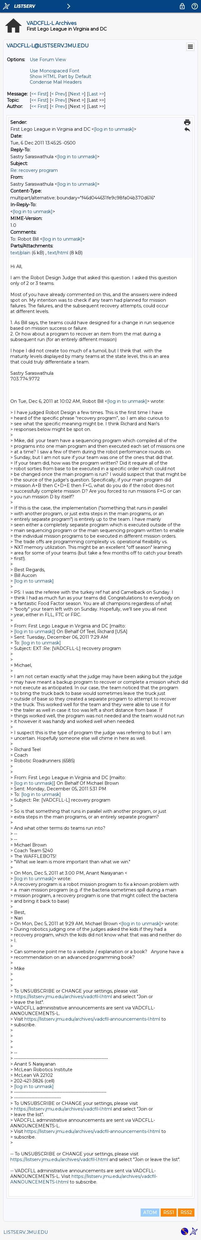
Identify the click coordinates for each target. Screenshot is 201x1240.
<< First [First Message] (39, 94)
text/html (58, 253)
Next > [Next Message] (77, 94)
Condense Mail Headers (56, 82)
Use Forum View (48, 59)
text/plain (20, 253)
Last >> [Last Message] (96, 94)
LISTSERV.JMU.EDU (25, 1232)
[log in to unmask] (114, 129)
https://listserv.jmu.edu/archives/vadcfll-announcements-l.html (92, 1019)
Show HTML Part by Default (60, 76)
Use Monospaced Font (54, 71)
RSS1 (168, 1212)
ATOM (150, 1212)
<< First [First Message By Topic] (39, 100)
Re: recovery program (34, 170)
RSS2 (186, 1212)
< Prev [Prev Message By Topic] (58, 100)
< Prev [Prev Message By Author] (58, 106)
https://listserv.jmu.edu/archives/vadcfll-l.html (63, 996)
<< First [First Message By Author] (39, 106)
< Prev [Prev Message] (58, 94)
